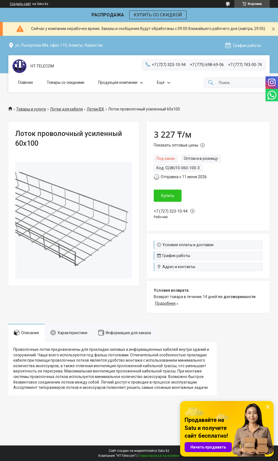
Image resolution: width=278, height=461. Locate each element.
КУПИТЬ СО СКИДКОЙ (158, 14)
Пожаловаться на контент (159, 456)
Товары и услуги (31, 109)
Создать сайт (20, 4)
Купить (167, 195)
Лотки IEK (95, 109)
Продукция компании (117, 82)
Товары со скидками (65, 82)
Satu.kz (163, 451)
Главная (25, 82)
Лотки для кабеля (66, 109)
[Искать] (211, 83)
